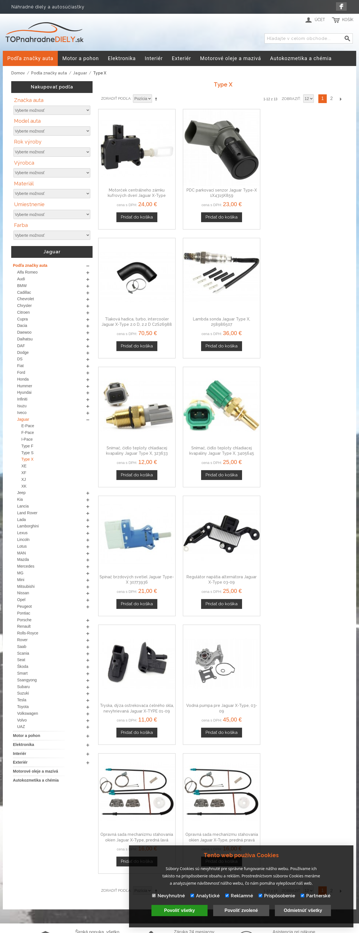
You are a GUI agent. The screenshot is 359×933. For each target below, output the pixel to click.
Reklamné (239, 895)
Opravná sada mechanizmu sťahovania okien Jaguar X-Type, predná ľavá (254, 396)
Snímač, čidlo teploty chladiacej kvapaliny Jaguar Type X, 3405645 (191, 286)
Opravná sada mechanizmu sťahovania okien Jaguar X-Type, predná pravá (318, 396)
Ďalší (340, 98)
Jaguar (80, 73)
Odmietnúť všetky (303, 910)
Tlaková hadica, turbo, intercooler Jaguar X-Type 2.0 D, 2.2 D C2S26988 (255, 176)
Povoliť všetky (179, 910)
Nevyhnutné (168, 895)
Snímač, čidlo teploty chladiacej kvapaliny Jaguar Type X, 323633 (127, 286)
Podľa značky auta (49, 73)
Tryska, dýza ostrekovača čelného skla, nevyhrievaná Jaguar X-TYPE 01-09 (127, 396)
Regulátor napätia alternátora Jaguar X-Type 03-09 (319, 286)
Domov (18, 73)
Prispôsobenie (277, 895)
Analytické (205, 895)
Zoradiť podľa (116, 98)
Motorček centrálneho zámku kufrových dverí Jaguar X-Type (127, 176)
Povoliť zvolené (241, 910)
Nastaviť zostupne (157, 99)
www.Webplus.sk (195, 929)
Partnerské (315, 895)
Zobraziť (291, 99)
